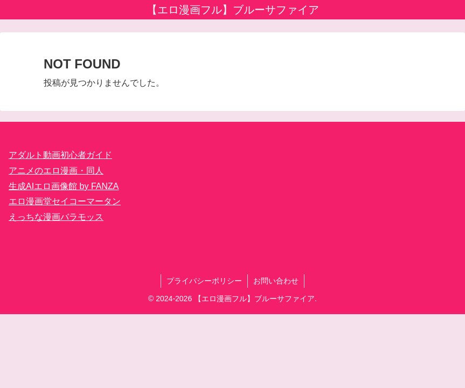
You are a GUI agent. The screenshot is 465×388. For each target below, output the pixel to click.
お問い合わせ (276, 280)
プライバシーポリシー (204, 280)
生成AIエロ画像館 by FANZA (64, 186)
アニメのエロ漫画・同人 (56, 170)
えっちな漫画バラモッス (56, 216)
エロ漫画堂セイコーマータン (65, 201)
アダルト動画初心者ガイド (60, 155)
